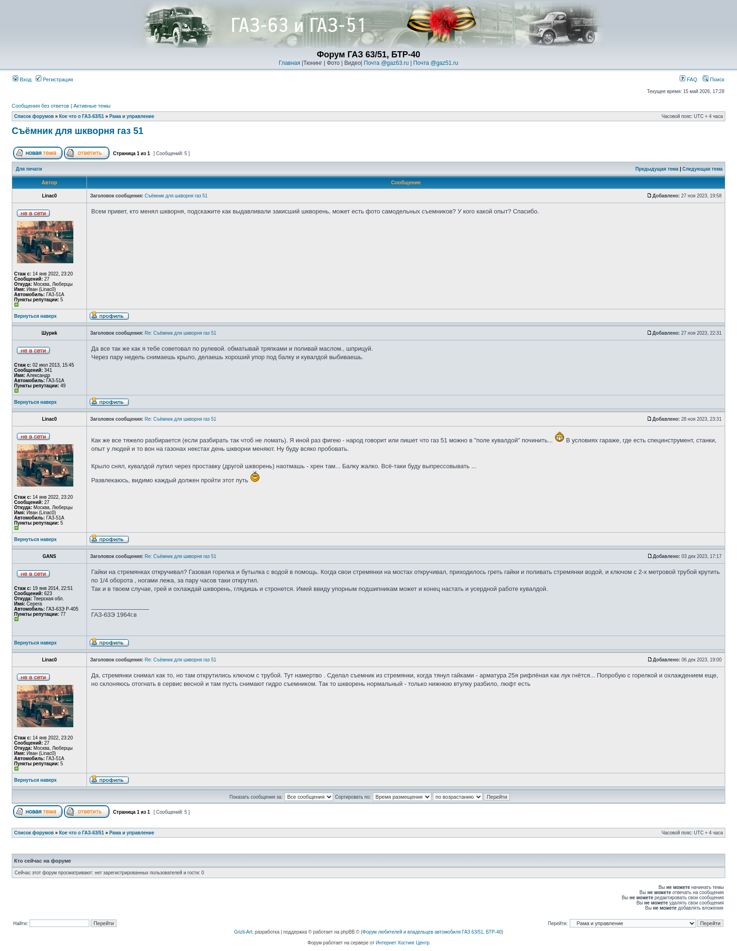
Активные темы (91, 106)
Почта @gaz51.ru (435, 63)
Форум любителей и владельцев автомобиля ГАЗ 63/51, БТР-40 (432, 932)
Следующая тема (702, 169)
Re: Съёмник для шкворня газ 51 (180, 333)
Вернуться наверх (35, 316)
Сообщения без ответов (40, 106)
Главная (289, 63)
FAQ (688, 79)
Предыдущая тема (657, 169)
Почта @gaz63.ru (386, 63)
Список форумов (34, 116)
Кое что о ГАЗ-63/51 (81, 116)
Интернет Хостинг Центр (403, 942)
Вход (22, 79)
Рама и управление (132, 116)
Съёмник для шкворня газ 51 (77, 131)
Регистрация (54, 79)
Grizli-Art (243, 932)
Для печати (29, 169)
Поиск (713, 79)
